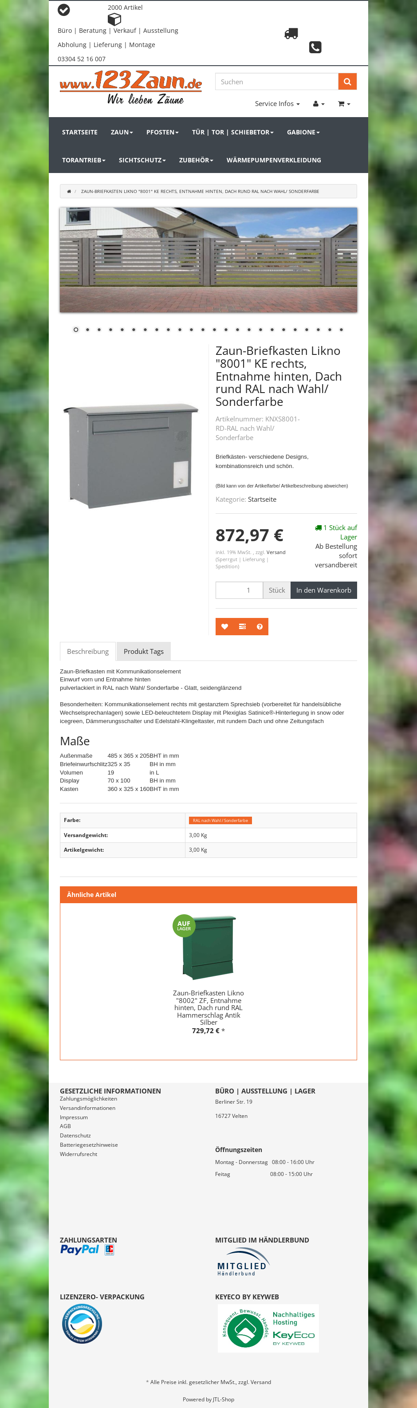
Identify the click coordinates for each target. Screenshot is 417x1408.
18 (272, 330)
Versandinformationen (87, 1108)
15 (237, 330)
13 (214, 330)
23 (329, 330)
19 (283, 330)
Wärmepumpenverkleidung (274, 160)
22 (318, 330)
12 (203, 330)
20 (295, 330)
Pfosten (162, 132)
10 (180, 330)
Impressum (74, 1117)
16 (249, 330)
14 (226, 330)
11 (191, 330)
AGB (65, 1126)
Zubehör (196, 160)
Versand (276, 552)
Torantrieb (84, 160)
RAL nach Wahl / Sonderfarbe (220, 820)
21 (306, 330)
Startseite (80, 132)
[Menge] (239, 590)
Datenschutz (75, 1135)
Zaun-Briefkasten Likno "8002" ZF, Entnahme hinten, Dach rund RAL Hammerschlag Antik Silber (208, 1007)
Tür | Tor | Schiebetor (233, 132)
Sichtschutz (142, 160)
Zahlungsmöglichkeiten (88, 1098)
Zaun (122, 132)
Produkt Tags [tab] (144, 651)
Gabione (303, 132)
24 (341, 330)
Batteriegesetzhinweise (89, 1144)
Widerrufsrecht (78, 1154)
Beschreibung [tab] (88, 651)
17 (260, 330)
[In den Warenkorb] (324, 590)
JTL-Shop (223, 1399)
